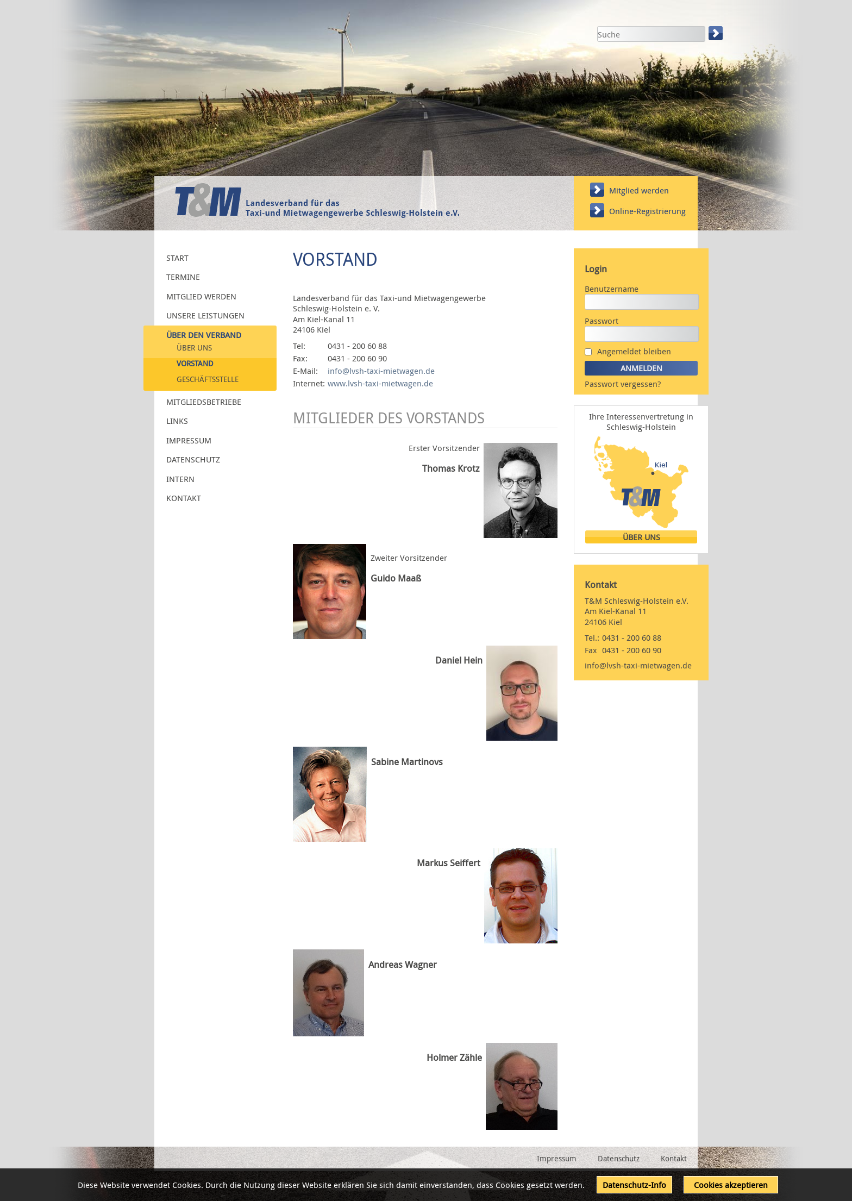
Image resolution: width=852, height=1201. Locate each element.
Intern (180, 478)
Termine (183, 276)
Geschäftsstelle (208, 379)
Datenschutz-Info (634, 1184)
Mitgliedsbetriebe (203, 401)
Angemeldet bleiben (634, 351)
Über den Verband (203, 334)
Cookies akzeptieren (731, 1184)
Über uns (194, 348)
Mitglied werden (639, 190)
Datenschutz (193, 459)
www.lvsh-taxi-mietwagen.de (380, 383)
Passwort (601, 320)
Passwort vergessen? (623, 383)
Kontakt (183, 497)
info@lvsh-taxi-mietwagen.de (381, 370)
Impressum (188, 439)
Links (177, 420)
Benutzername (611, 288)
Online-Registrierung (647, 210)
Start (177, 257)
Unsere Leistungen (205, 315)
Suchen (717, 33)
